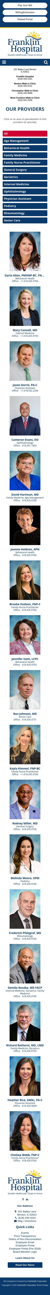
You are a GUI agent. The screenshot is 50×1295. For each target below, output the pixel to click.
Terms (39, 1285)
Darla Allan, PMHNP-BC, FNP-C (25, 275)
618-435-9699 (29, 1105)
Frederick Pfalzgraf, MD (25, 933)
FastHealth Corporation (37, 1281)
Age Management (16, 141)
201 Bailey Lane (25, 1211)
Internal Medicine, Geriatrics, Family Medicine (25, 992)
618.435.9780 (29, 500)
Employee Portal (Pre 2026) (25, 1248)
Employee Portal (25, 1245)
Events (25, 1232)
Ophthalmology (15, 191)
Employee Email (25, 1242)
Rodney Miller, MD (25, 823)
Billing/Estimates (25, 12)
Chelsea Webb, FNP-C (25, 1155)
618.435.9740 (29, 883)
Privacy (45, 1285)
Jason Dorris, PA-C (25, 385)
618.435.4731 (29, 719)
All (6, 133)
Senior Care (12, 220)
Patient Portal (25, 19)
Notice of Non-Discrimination (25, 1239)
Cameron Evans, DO (25, 440)
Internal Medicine (16, 184)
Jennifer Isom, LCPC (25, 659)
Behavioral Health (16, 148)
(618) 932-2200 (25, 100)
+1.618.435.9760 (29, 281)
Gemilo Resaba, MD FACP (25, 988)
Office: (15, 281)
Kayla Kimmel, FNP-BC (25, 768)
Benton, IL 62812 (25, 1214)
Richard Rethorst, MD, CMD (25, 1045)
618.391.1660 (29, 445)
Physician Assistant (17, 199)
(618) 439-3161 (25, 79)
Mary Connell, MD (25, 330)
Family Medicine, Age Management (25, 497)
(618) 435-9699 (25, 93)
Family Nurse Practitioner (22, 162)
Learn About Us (24, 1258)
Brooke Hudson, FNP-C (24, 604)
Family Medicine (15, 155)
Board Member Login (25, 1251)
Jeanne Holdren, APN (25, 549)
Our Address (25, 1205)
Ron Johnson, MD (25, 714)
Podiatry (10, 206)
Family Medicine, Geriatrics (25, 1048)
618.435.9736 (29, 829)
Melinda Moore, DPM (25, 878)
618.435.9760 (29, 555)
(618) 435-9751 (25, 86)
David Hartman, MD (25, 494)
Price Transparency (25, 1236)
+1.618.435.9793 (29, 335)
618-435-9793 (29, 664)
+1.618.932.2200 (29, 390)
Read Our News (25, 1265)
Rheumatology (14, 213)
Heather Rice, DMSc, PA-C (25, 1100)
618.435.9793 (29, 1051)
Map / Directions (25, 1221)
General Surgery (15, 170)
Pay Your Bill (25, 5)
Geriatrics (11, 177)
